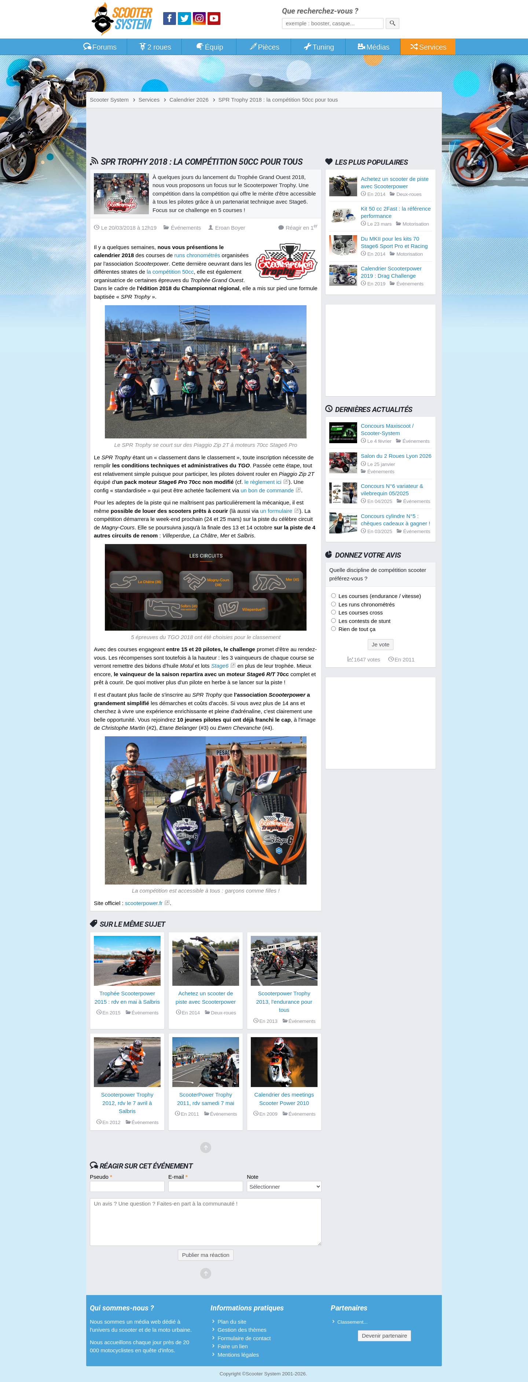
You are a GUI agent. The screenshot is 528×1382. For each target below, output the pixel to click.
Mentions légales (238, 1355)
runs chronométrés (197, 255)
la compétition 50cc (170, 272)
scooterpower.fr (144, 903)
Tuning (318, 47)
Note (252, 1177)
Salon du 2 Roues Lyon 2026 (396, 456)
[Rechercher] (392, 23)
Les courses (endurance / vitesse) (379, 596)
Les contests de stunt (363, 621)
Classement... (352, 1322)
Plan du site (231, 1322)
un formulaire (276, 511)
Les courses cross (360, 612)
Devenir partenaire (384, 1335)
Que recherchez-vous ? (320, 11)
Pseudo (101, 1177)
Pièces (264, 47)
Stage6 (220, 666)
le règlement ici (263, 482)
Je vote (380, 644)
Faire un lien (232, 1346)
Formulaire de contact (244, 1338)
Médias (373, 47)
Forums (100, 47)
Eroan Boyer (226, 228)
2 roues (154, 47)
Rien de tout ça (356, 629)
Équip (209, 47)
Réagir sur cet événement (146, 1166)
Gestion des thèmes (241, 1330)
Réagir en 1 (298, 227)
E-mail (178, 1177)
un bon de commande (267, 490)
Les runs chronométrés (366, 604)
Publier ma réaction (205, 1255)
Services (428, 47)
